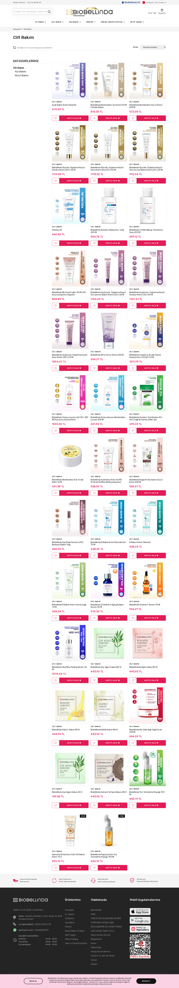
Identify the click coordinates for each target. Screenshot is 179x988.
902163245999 (42, 930)
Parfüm (68, 927)
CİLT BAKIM (57, 22)
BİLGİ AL (33, 981)
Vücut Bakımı (21, 75)
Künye (93, 943)
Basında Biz (96, 910)
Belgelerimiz (96, 939)
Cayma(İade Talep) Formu (102, 931)
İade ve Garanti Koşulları (76, 943)
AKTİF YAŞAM (137, 22)
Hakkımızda (96, 947)
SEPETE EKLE (74, 118)
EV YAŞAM (40, 22)
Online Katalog (71, 939)
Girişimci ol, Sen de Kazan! (103, 956)
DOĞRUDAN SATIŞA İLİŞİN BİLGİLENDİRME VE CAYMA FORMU (106, 924)
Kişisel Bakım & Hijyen (75, 931)
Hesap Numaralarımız (100, 951)
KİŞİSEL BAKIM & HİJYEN (113, 22)
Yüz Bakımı (20, 71)
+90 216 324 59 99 (34, 2)
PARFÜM (90, 22)
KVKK (93, 914)
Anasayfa (17, 29)
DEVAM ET (146, 981)
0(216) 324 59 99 (43, 924)
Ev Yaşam (69, 914)
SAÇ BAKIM (75, 22)
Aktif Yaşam (70, 935)
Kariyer (94, 960)
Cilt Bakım (69, 918)
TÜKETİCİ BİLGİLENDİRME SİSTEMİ (106, 918)
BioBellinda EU (131, 2)
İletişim (94, 964)
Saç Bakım (70, 922)
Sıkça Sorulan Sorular (100, 935)
